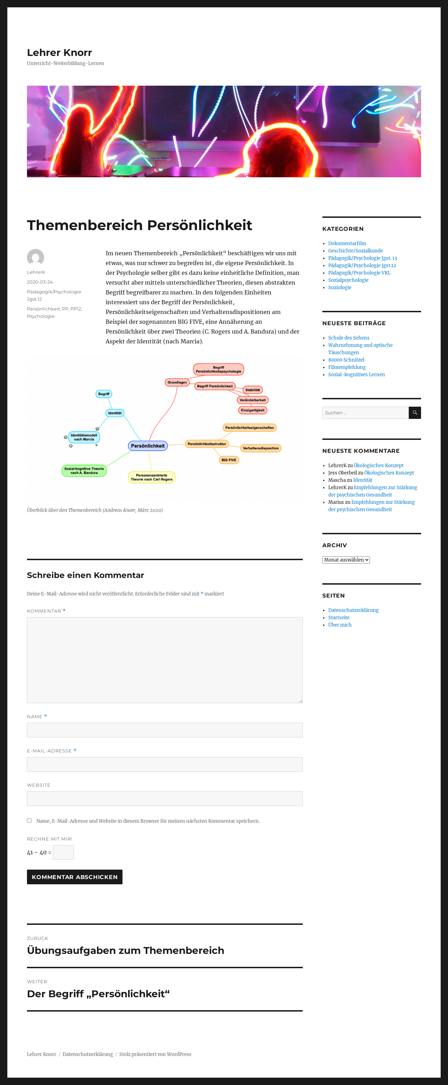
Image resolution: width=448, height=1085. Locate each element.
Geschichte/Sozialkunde (355, 251)
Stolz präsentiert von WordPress (155, 1054)
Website (39, 785)
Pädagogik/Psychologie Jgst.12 (362, 266)
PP (65, 309)
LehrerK (36, 272)
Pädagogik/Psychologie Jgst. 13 (362, 258)
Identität (362, 480)
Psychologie (41, 316)
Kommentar (46, 611)
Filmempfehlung (347, 367)
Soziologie (339, 288)
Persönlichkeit (43, 309)
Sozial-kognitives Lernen (356, 375)
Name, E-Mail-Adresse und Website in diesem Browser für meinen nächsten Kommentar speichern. (148, 821)
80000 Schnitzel (346, 360)
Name (37, 717)
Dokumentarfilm (347, 244)
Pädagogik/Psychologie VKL (359, 273)
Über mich (340, 625)
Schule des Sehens (349, 338)
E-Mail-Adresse (52, 751)
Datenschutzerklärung (353, 610)
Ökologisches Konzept (379, 466)
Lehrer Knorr (59, 52)
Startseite (339, 618)
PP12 (75, 309)
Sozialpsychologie (348, 280)
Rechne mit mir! (49, 839)
